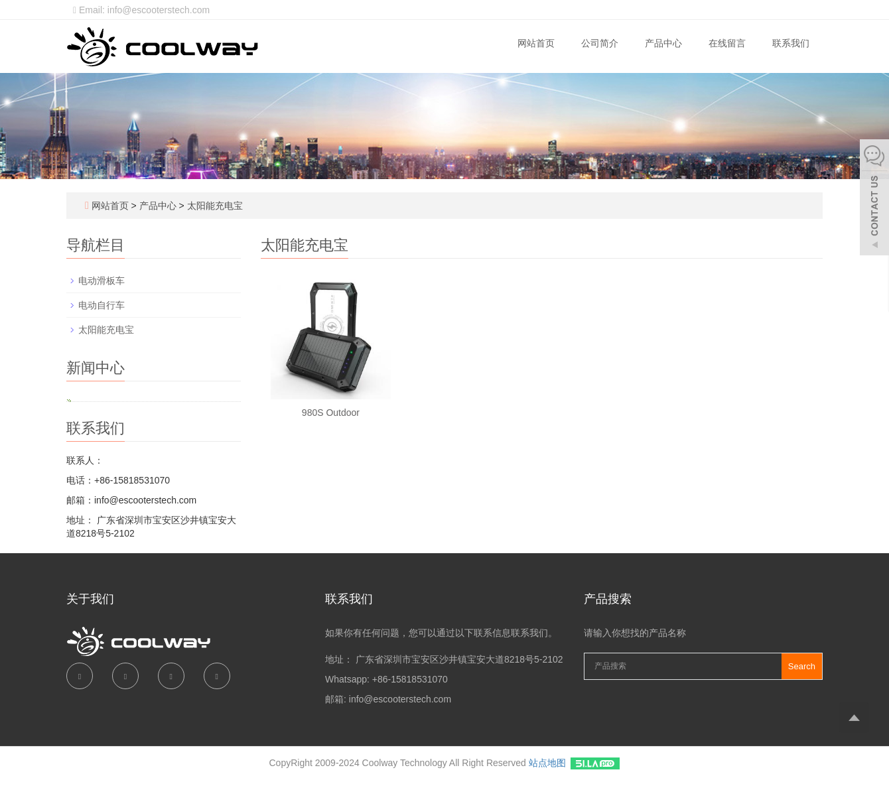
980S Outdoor (331, 412)
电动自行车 (101, 305)
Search (801, 666)
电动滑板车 (101, 280)
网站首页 (536, 43)
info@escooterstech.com (400, 699)
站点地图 (547, 762)
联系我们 (790, 43)
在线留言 (727, 43)
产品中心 (663, 43)
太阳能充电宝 (213, 205)
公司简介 (599, 43)
